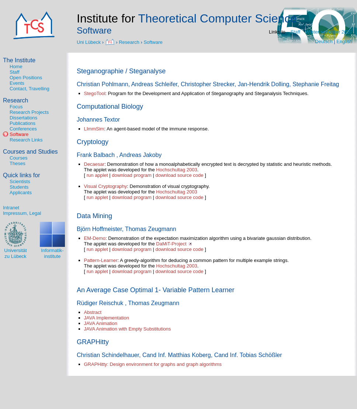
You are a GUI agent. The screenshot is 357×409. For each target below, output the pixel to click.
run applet (97, 175)
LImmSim (94, 129)
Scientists (20, 181)
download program (132, 175)
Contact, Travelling (29, 88)
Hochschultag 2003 (176, 169)
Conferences (23, 129)
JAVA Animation (101, 323)
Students (19, 187)
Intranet (11, 207)
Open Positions (26, 77)
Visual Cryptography (105, 186)
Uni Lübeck (89, 42)
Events (17, 83)
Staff (296, 32)
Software (152, 42)
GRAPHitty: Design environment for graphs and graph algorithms (153, 364)
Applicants (21, 192)
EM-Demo (95, 238)
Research (129, 42)
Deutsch (324, 41)
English (344, 41)
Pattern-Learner (101, 260)
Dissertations (23, 117)
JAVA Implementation (106, 318)
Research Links (26, 140)
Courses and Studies (30, 151)
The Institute (19, 60)
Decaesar (94, 164)
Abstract (93, 312)
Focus (16, 106)
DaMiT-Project (171, 244)
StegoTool (94, 93)
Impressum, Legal (22, 213)
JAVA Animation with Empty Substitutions (127, 329)
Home (16, 66)
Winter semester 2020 (328, 32)
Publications (22, 123)
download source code (179, 175)
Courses (18, 158)
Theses (17, 163)
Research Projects (29, 112)
